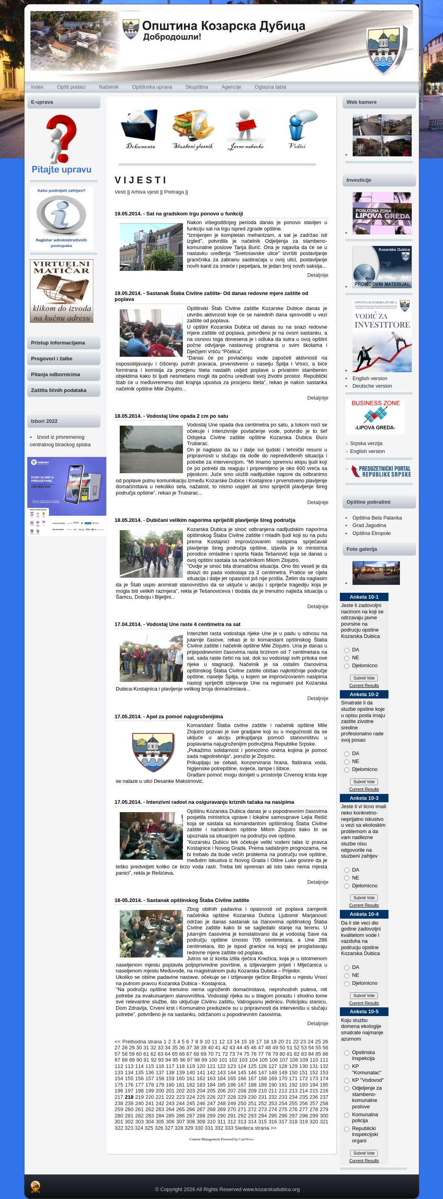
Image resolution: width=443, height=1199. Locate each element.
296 (283, 1116)
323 (128, 1128)
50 (282, 1048)
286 (180, 1116)
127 (272, 1066)
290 (221, 1116)
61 (146, 1054)
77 (261, 1054)
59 (131, 1054)
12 (222, 1042)
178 (149, 1085)
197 (129, 1091)
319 (303, 1122)
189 (262, 1085)
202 (180, 1091)
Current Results (364, 685)
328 (179, 1128)
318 (293, 1122)
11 (214, 1042)
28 (124, 1048)
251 (252, 1103)
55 (318, 1048)
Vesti (120, 192)
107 (283, 1060)
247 (211, 1103)
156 (139, 1078)
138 (170, 1072)
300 (324, 1116)
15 (244, 1042)
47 (261, 1048)
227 (221, 1097)
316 (272, 1122)
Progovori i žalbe (52, 359)
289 (211, 1116)
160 (180, 1078)
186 (232, 1085)
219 (139, 1097)
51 (289, 1048)
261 (139, 1109)
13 (229, 1042)
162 (201, 1078)
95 (175, 1060)
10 (207, 1042)
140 (191, 1072)
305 (160, 1122)
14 (236, 1042)
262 (149, 1109)
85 (318, 1054)
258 (324, 1103)
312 (232, 1122)
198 (139, 1091)
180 (170, 1085)
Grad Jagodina (369, 525)
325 (149, 1128)
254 (283, 1103)
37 (189, 1048)
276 (293, 1109)
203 (191, 1091)
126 (262, 1066)
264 (170, 1109)
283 (149, 1116)
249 (232, 1103)
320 (313, 1122)
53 (304, 1048)
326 (159, 1128)
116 (160, 1066)
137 (160, 1072)
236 (313, 1097)
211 (272, 1091)
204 (201, 1091)
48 (268, 1048)
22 (295, 1042)
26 (325, 1042)
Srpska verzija (366, 443)
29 (131, 1048)
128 (283, 1066)
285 (170, 1116)
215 (313, 1091)
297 (293, 1116)
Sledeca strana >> (256, 1128)
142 (211, 1072)
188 (252, 1085)
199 (149, 1091)
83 (304, 1054)
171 (293, 1078)
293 (252, 1116)
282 (139, 1116)
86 (325, 1054)
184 (211, 1085)
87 (117, 1060)
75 (246, 1054)
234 (293, 1097)
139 (180, 1072)
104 (253, 1060)
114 (139, 1066)
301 (119, 1122)
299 (313, 1116)
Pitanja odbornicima (55, 374)
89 (132, 1060)
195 (324, 1085)
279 (324, 1109)
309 (201, 1122)
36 (182, 1048)
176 (129, 1085)
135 (139, 1072)
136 (149, 1072)
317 (283, 1122)
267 (201, 1109)
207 (232, 1091)
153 (324, 1072)
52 (297, 1048)
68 (196, 1054)
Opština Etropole (372, 533)
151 (303, 1072)
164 (221, 1078)
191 (283, 1085)
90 (139, 1060)
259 (119, 1109)
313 (242, 1122)
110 (314, 1060)
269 (221, 1109)
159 (170, 1078)
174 (324, 1078)
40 (210, 1048)
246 (201, 1103)
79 (275, 1054)
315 (262, 1122)
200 (160, 1091)
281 (129, 1116)
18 (266, 1042)
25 (317, 1042)
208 (242, 1091)
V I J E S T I (140, 180)
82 (297, 1054)
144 (232, 1072)
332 (219, 1128)
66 (182, 1054)
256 (303, 1103)
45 (246, 1048)
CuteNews (246, 1139)
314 (252, 1122)
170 (283, 1078)
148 (272, 1072)
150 (293, 1072)
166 (242, 1078)
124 (242, 1066)
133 (119, 1072)
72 (225, 1054)
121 (211, 1066)
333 (229, 1128)
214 (303, 1091)
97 (189, 1060)
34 (167, 1048)
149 (283, 1072)
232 (272, 1097)
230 (252, 1097)
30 (139, 1048)
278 (313, 1109)
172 (303, 1078)
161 (191, 1078)
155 (129, 1078)
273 (262, 1109)
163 (211, 1078)
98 (197, 1060)
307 (180, 1122)
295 (272, 1116)
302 (129, 1122)
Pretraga (174, 192)
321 (324, 1122)
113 (129, 1066)
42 (225, 1048)
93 (161, 1060)
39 (203, 1048)
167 (252, 1078)
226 (211, 1097)
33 (160, 1048)
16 (251, 1042)
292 (242, 1116)
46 (253, 1048)
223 (180, 1097)
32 (153, 1048)
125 (252, 1066)
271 (242, 1109)
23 (303, 1042)
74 (239, 1054)
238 (119, 1103)
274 (272, 1109)
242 (160, 1103)
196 (119, 1091)
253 (272, 1103)
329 (189, 1128)
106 (273, 1060)
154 (119, 1078)
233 (283, 1097)
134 (129, 1072)
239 (129, 1103)
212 (283, 1091)
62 (153, 1054)
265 (180, 1109)
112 (119, 1066)
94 (168, 1060)
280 (119, 1116)
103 (243, 1060)
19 (273, 1042)
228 (232, 1097)
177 (139, 1085)
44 (239, 1048)
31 (146, 1048)
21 (288, 1042)
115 (149, 1066)
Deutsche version (372, 386)
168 (262, 1078)
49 (275, 1048)
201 (170, 1091)
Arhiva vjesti (145, 192)
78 (268, 1054)
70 (210, 1054)
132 (324, 1066)
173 (313, 1078)
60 (139, 1054)
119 (191, 1066)
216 (324, 1091)
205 (211, 1091)
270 (232, 1109)
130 (303, 1066)
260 (129, 1109)
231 (262, 1097)
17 (259, 1042)
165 (232, 1078)
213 (293, 1091)
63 (160, 1054)
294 (262, 1116)
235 (303, 1097)
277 (303, 1109)
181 (180, 1085)
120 (201, 1066)
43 (232, 1048)
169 (272, 1078)
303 (139, 1122)
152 (313, 1072)
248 (221, 1103)
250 (242, 1103)
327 (169, 1128)
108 (294, 1060)
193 (303, 1085)
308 (191, 1122)
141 (201, 1072)
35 (174, 1048)
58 (124, 1054)
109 (304, 1060)
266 (191, 1109)
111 (324, 1060)
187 (242, 1085)
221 (160, 1097)
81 (289, 1054)
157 (149, 1078)
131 (313, 1066)
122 (221, 1066)
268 (211, 1109)
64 (167, 1054)
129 (293, 1066)
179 (160, 1085)
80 (282, 1054)
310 (211, 1122)
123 (232, 1066)
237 (324, 1097)
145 (242, 1072)
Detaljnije (317, 275)
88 (124, 1060)
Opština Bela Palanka (377, 518)
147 (262, 1072)
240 (139, 1103)
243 (170, 1103)
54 (311, 1048)
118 (180, 1066)
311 (221, 1122)
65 (174, 1054)
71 (218, 1054)
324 (139, 1128)
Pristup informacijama (58, 343)
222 (170, 1097)
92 (153, 1060)
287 (191, 1116)
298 (303, 1116)
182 (191, 1085)
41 (218, 1048)
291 (232, 1116)
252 (262, 1103)
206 (221, 1091)
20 (281, 1042)
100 (213, 1060)
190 (272, 1085)
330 (199, 1128)
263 (160, 1109)
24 (310, 1042)
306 (170, 1122)
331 (209, 1128)
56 (325, 1048)
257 (313, 1103)
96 (182, 1060)
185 (221, 1085)
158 (160, 1078)
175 (119, 1085)
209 (252, 1091)
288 (201, 1116)
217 (119, 1097)
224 (191, 1097)
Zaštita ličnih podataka (59, 390)
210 (262, 1091)
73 (232, 1054)
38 (196, 1048)
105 (263, 1060)
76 (253, 1054)
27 (117, 1048)
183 (201, 1085)
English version (370, 378)
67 (189, 1054)
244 (180, 1103)
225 (201, 1097)
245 (191, 1103)
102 (233, 1060)
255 (293, 1103)
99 (204, 1060)
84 (311, 1054)
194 (313, 1085)
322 (119, 1128)
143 (221, 1072)
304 (149, 1122)
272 (252, 1109)
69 (203, 1054)
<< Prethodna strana (138, 1042)
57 (117, 1054)
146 (252, 1072)
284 (160, 1116)
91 (146, 1060)
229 (242, 1097)
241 (149, 1103)
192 (293, 1085)
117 (170, 1066)
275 (283, 1109)
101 (223, 1060)
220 (149, 1097)
